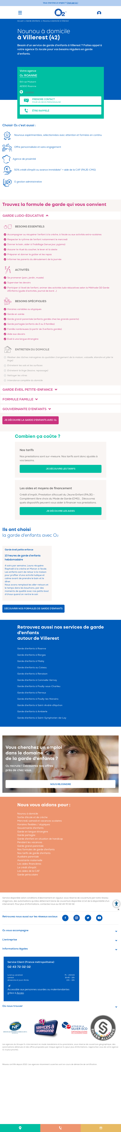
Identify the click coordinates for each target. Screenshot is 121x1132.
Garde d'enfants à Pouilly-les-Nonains (37, 699)
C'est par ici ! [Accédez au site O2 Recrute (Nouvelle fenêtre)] (72, 3)
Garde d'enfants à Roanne (31, 648)
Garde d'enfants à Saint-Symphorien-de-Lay (41, 717)
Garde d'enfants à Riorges (31, 655)
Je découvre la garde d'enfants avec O (30, 420)
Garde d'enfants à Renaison (32, 673)
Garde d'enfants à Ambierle (32, 711)
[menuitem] (20, 1128)
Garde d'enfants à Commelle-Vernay (37, 680)
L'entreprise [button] (9, 939)
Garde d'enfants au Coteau (32, 667)
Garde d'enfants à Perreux (31, 692)
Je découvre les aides (60, 511)
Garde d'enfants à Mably (30, 661)
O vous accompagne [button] (15, 930)
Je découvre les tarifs (60, 468)
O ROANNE (28, 75)
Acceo (20, 993)
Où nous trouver (12, 1006)
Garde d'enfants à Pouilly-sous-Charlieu (38, 686)
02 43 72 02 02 (67, 904)
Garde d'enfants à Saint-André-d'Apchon (39, 705)
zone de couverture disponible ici (68, 901)
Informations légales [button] (15, 948)
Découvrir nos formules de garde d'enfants (33, 608)
